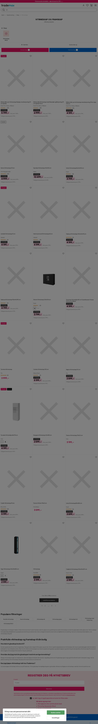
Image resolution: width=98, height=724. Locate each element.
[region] (34, 715)
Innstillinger (56, 718)
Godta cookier (56, 712)
